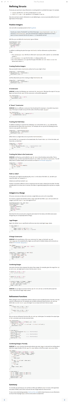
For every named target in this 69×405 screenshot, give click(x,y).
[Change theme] (4, 1)
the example (45, 160)
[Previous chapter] (4, 400)
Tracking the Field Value (16, 122)
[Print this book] (67, 1)
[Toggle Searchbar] (7, 1)
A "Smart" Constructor (16, 105)
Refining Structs (17, 6)
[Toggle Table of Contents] (1, 1)
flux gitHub (33, 28)
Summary (13, 384)
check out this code (33, 392)
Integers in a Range (17, 193)
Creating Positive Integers (17, 66)
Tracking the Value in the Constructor (21, 154)
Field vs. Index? (14, 174)
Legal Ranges (13, 220)
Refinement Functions (18, 296)
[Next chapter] (65, 400)
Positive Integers (16, 25)
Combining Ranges (15, 264)
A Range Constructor (15, 236)
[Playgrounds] (11, 1)
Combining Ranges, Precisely (18, 343)
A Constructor (13, 88)
